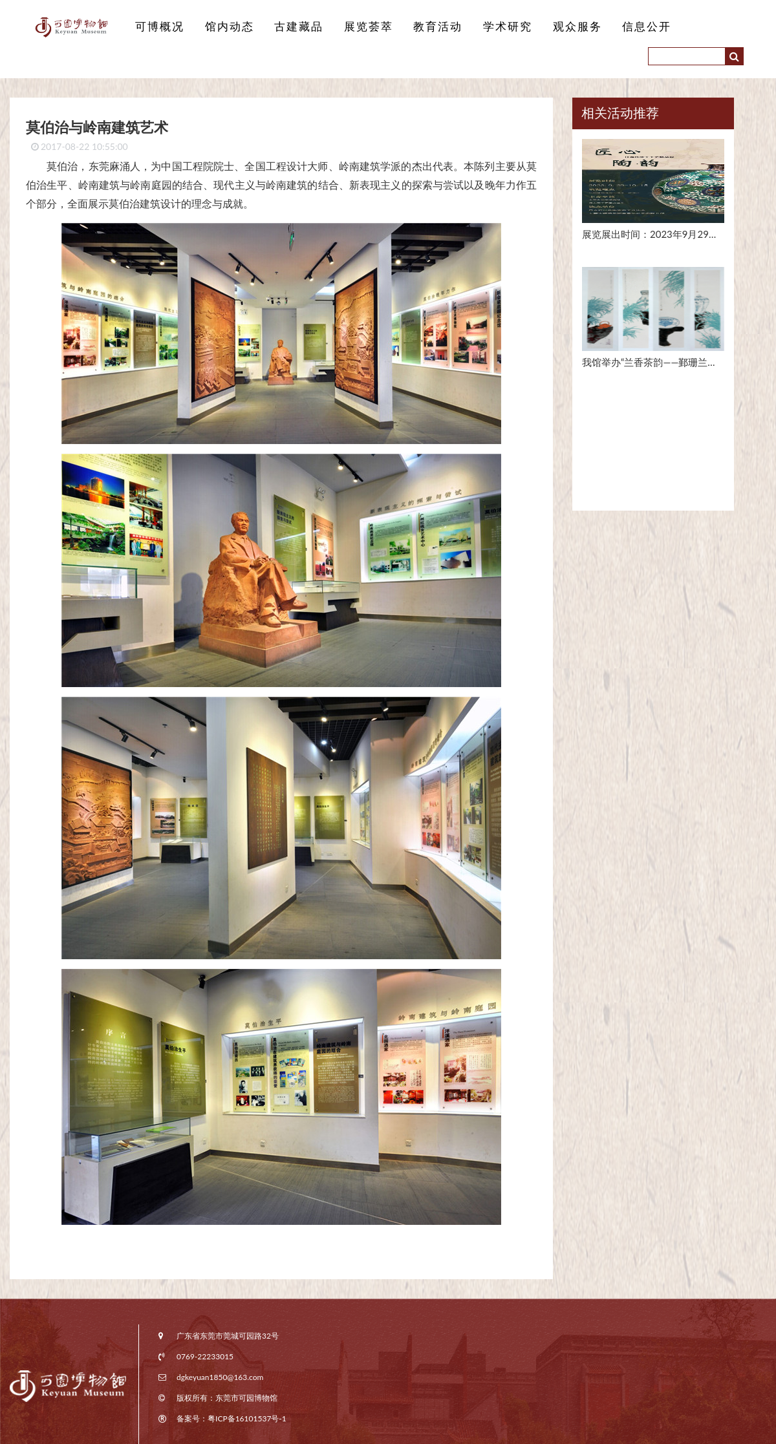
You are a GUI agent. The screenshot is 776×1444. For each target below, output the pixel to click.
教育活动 (426, 26)
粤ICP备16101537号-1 (247, 1418)
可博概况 (158, 26)
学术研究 (493, 26)
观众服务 (560, 26)
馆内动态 (225, 26)
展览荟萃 (359, 26)
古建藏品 (292, 26)
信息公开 (627, 26)
